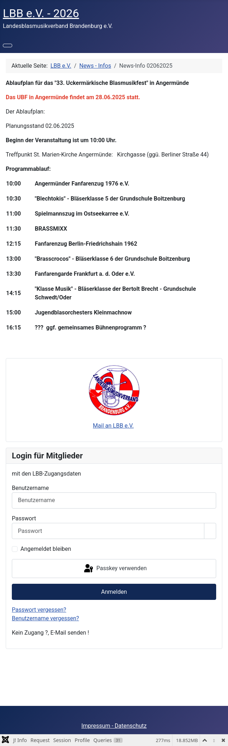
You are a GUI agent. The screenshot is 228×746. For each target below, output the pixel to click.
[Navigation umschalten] (7, 45)
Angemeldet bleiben (45, 548)
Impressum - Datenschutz (114, 725)
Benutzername (30, 488)
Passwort (24, 518)
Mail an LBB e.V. (113, 425)
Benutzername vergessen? (45, 618)
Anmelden (114, 591)
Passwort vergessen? (39, 609)
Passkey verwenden (115, 568)
